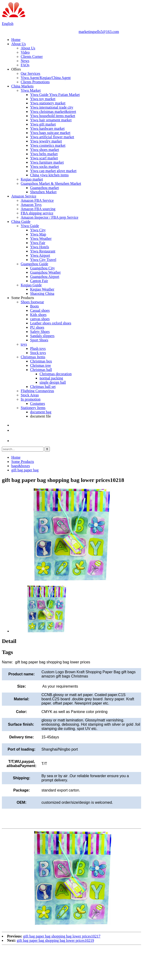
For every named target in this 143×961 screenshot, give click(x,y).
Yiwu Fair (37, 243)
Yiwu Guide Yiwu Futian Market (55, 95)
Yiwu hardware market (47, 128)
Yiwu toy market (43, 99)
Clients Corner (32, 57)
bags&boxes (20, 466)
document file (40, 416)
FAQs (25, 65)
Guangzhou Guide (34, 264)
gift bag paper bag (25, 470)
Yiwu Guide (30, 226)
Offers (16, 69)
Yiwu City (38, 230)
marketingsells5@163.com (99, 32)
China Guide (20, 222)
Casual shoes (40, 310)
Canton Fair (39, 281)
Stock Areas (30, 395)
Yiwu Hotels (39, 247)
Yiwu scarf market (44, 158)
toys (24, 344)
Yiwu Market (31, 90)
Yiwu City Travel (43, 260)
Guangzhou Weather (45, 272)
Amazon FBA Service (37, 200)
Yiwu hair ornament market (51, 120)
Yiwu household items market (52, 116)
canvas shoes (40, 319)
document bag (40, 412)
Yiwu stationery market (47, 103)
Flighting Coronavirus (37, 391)
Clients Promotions (35, 82)
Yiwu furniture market (47, 162)
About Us (18, 44)
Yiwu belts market (44, 154)
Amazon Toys (31, 205)
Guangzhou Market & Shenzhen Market (51, 183)
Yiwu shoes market (44, 150)
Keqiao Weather (42, 289)
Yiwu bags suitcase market (50, 133)
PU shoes (37, 327)
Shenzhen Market (43, 192)
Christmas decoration (56, 374)
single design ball (53, 382)
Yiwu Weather (41, 238)
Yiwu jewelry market (46, 141)
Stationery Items (33, 408)
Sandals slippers (42, 336)
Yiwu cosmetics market (47, 145)
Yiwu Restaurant (42, 251)
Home (15, 40)
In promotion (30, 399)
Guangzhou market (44, 188)
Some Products (22, 298)
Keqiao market (32, 179)
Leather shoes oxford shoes (50, 323)
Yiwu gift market (43, 124)
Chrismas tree (40, 365)
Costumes (37, 404)
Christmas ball (41, 370)
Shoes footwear (32, 302)
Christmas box (41, 361)
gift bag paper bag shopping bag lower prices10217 (61, 936)
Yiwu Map (38, 234)
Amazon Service (23, 196)
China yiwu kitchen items (49, 175)
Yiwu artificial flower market (52, 137)
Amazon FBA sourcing (38, 209)
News (25, 61)
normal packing (51, 378)
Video (25, 52)
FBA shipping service (37, 213)
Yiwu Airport (40, 255)
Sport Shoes (39, 340)
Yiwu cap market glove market (53, 171)
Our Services (30, 73)
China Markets (22, 86)
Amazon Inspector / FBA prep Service (49, 217)
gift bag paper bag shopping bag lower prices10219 (55, 940)
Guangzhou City (42, 268)
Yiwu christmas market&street (53, 112)
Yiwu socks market (44, 167)
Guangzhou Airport (44, 277)
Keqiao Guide (31, 285)
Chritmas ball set (43, 387)
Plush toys (38, 349)
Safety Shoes (40, 332)
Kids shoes (38, 315)
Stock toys (38, 353)
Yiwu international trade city (51, 107)
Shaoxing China (42, 293)
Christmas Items (33, 357)
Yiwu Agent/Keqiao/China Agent (46, 78)
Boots (34, 306)
